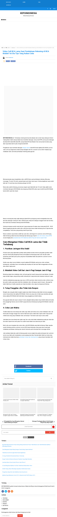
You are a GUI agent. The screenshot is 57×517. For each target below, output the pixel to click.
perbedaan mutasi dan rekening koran (28, 334)
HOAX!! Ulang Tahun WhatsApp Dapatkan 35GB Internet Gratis (17, 461)
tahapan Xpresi (26, 144)
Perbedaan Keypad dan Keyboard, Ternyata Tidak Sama (27, 393)
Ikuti (54, 5)
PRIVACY (5, 496)
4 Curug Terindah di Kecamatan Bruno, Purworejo (14, 448)
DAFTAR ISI (5, 498)
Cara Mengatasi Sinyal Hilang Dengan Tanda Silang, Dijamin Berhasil (18, 442)
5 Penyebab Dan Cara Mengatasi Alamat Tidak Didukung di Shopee (14, 414)
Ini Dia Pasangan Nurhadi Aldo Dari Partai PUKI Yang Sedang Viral (44, 393)
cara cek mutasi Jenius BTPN (44, 233)
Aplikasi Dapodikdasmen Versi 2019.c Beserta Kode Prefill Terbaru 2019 (19, 468)
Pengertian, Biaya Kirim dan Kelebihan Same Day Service (16, 464)
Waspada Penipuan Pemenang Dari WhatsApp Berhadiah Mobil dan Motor (27, 408)
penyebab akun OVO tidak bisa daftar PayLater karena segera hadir (30, 235)
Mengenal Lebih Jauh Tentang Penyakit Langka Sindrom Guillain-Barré (10, 408)
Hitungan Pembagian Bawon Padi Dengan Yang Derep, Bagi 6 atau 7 (42, 414)
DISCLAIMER (6, 492)
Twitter (34, 363)
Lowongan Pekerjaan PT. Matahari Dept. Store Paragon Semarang (44, 408)
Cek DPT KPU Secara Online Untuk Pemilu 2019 (10, 393)
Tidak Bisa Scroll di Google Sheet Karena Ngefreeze (14, 445)
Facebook (17, 363)
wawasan (13, 58)
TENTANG (5, 491)
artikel (7, 58)
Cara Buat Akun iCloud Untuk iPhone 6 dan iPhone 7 (14, 455)
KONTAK (5, 494)
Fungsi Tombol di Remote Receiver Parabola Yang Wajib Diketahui (18, 451)
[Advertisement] (28, 31)
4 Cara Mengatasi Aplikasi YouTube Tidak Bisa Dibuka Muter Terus (18, 458)
